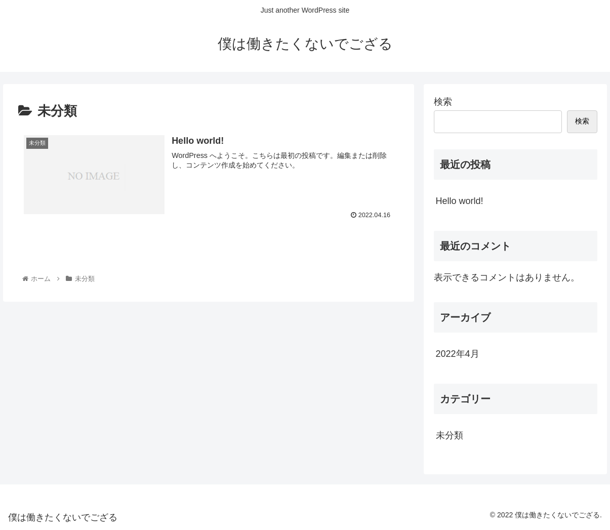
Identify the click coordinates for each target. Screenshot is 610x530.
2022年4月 (457, 354)
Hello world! (459, 201)
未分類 (449, 435)
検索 (443, 102)
